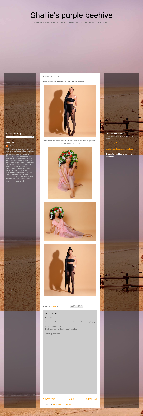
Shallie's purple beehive (71, 15)
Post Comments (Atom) (62, 404)
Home (71, 399)
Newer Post (49, 399)
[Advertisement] (71, 49)
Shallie (11, 146)
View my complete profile (15, 181)
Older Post (92, 399)
